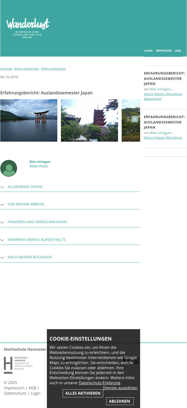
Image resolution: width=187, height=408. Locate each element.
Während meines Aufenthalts (36, 239)
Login (148, 51)
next (135, 119)
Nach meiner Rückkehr (30, 256)
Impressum (164, 51)
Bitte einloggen (40, 161)
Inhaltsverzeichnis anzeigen (177, 9)
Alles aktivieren (82, 393)
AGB (178, 51)
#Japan (43, 165)
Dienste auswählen (120, 388)
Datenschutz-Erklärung (99, 382)
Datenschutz (15, 393)
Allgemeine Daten (25, 186)
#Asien (33, 165)
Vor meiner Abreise (26, 204)
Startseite (6, 68)
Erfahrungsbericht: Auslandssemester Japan (164, 78)
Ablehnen (120, 401)
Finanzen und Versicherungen (37, 221)
